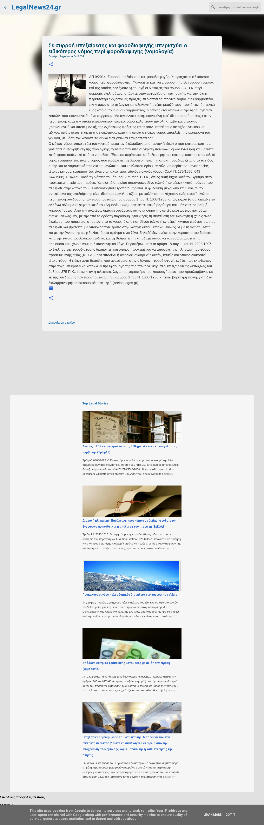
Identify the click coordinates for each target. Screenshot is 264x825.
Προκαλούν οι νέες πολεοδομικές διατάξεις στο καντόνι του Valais (129, 594)
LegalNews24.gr (36, 7)
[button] (50, 64)
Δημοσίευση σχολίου (61, 322)
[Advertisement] (140, 363)
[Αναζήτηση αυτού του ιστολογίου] (239, 7)
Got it (230, 814)
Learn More (213, 814)
